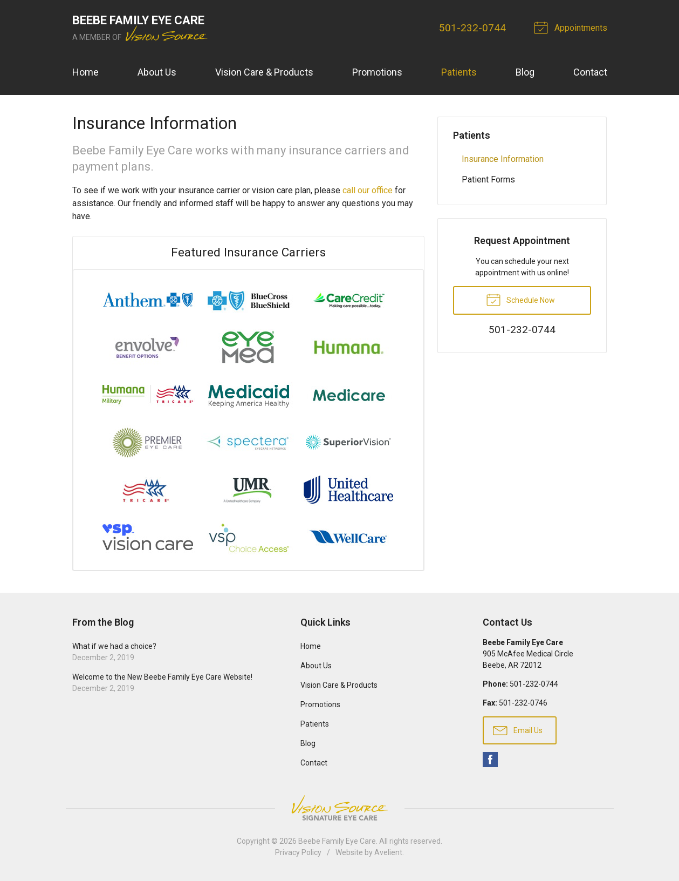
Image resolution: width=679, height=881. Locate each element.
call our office (367, 190)
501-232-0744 (472, 28)
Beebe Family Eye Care (337, 841)
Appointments (572, 27)
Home (85, 72)
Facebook (490, 759)
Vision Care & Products (264, 72)
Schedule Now (520, 299)
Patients (459, 72)
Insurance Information (503, 159)
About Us (157, 72)
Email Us (518, 729)
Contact (590, 72)
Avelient (388, 852)
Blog (525, 72)
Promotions (377, 72)
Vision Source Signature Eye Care (339, 808)
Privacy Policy (298, 852)
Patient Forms (488, 179)
